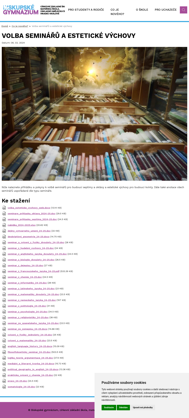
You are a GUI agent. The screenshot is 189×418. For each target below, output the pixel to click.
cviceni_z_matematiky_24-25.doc (27, 340)
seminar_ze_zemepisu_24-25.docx (27, 329)
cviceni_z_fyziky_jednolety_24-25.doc (30, 334)
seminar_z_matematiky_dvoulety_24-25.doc (33, 294)
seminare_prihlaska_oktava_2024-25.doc (31, 213)
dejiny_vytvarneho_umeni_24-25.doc (29, 230)
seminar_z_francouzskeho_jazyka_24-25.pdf (34, 271)
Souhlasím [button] (109, 407)
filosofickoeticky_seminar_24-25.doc (29, 352)
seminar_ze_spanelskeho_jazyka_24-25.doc (33, 323)
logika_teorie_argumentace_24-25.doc (30, 357)
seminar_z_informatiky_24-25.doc (27, 282)
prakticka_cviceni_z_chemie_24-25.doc (30, 375)
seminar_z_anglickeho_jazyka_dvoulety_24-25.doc (37, 254)
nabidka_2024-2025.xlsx (22, 225)
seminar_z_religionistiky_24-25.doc (28, 317)
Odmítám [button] (123, 407)
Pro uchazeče (166, 9)
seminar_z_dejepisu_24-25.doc (25, 265)
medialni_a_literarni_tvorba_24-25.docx (31, 363)
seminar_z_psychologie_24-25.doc (28, 311)
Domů (4, 26)
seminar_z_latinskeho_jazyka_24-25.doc (31, 288)
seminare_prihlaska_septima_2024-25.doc (32, 219)
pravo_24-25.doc (17, 381)
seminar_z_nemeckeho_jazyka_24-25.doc (32, 300)
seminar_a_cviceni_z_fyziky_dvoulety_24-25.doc (36, 242)
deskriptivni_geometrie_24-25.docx (28, 236)
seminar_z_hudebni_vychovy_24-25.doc (31, 248)
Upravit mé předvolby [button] (143, 407)
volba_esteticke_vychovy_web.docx (29, 207)
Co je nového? (117, 12)
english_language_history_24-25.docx (30, 346)
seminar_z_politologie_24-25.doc (27, 305)
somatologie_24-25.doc (21, 386)
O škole (142, 9)
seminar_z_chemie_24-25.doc (25, 277)
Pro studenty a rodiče (86, 9)
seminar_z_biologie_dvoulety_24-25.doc (31, 259)
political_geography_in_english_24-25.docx (33, 369)
